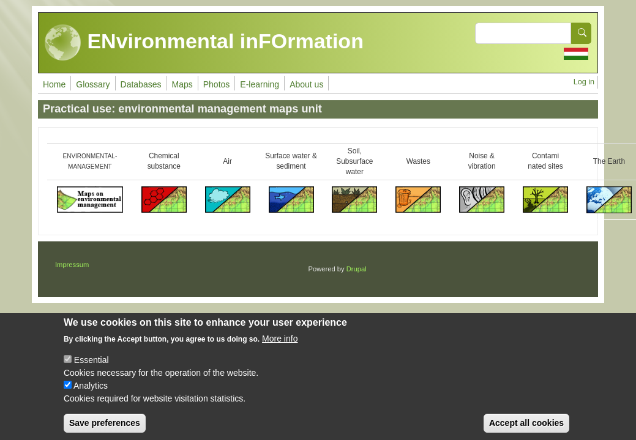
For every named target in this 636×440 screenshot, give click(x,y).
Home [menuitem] (54, 84)
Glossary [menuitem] (93, 84)
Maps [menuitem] (181, 84)
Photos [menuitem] (216, 84)
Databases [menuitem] (141, 84)
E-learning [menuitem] (259, 84)
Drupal (356, 269)
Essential (91, 368)
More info (279, 346)
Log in (584, 82)
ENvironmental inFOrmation (204, 42)
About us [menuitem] (306, 84)
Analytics (90, 393)
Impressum (72, 264)
